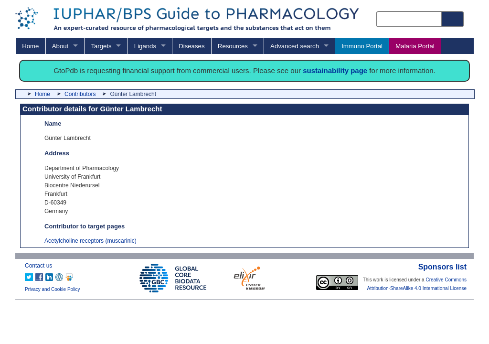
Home (30, 46)
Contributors (80, 94)
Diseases (191, 46)
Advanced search (294, 46)
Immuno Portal (362, 46)
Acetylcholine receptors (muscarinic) (90, 240)
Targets (101, 46)
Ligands (145, 46)
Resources (233, 46)
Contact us (38, 265)
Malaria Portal (414, 46)
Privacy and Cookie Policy (52, 289)
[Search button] (453, 19)
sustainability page (335, 70)
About (60, 46)
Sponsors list (442, 267)
